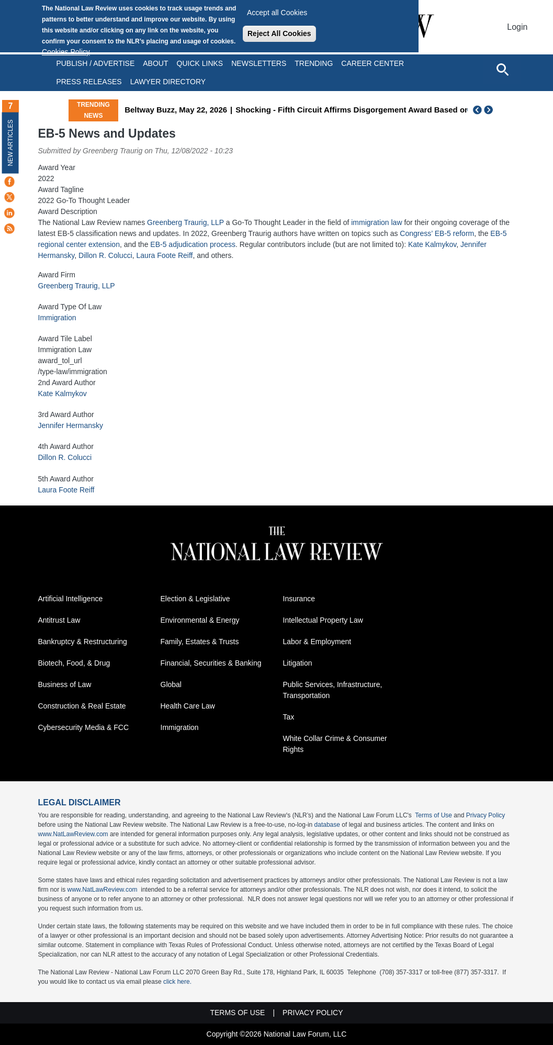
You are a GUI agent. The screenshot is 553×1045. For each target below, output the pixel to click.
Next (490, 110)
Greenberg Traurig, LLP (185, 222)
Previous (477, 110)
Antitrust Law (59, 620)
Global (171, 684)
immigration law (376, 222)
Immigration (57, 317)
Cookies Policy (66, 52)
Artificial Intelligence (70, 598)
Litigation (297, 663)
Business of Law (65, 684)
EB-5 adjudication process (192, 244)
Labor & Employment (317, 641)
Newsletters (258, 63)
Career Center (372, 63)
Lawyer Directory (168, 81)
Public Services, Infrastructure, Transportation (332, 690)
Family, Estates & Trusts (200, 641)
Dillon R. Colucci (105, 255)
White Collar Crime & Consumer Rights (335, 744)
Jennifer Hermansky (71, 425)
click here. (177, 981)
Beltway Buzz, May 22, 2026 (229, 109)
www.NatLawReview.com (73, 834)
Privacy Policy (485, 815)
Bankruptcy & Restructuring (82, 641)
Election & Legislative (195, 598)
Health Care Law (188, 706)
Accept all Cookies (277, 12)
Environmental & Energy (200, 620)
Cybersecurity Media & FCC (83, 727)
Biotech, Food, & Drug (74, 663)
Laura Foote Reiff (165, 255)
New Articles (10, 142)
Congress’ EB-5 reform (437, 233)
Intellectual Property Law (323, 620)
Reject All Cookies (279, 33)
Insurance (299, 598)
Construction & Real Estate (82, 706)
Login (517, 27)
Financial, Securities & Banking (211, 663)
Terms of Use (433, 815)
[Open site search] (502, 69)
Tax (289, 717)
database (327, 824)
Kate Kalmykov (432, 244)
